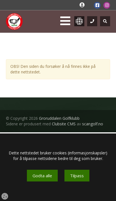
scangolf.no (92, 123)
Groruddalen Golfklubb (59, 118)
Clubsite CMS (64, 123)
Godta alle (42, 175)
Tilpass (77, 175)
